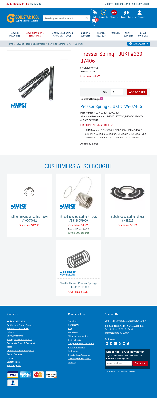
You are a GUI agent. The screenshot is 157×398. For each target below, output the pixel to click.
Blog (70, 328)
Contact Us (73, 324)
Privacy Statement (76, 347)
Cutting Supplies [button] (85, 34)
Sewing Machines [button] (14, 34)
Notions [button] (115, 32)
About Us (72, 321)
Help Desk (73, 332)
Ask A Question (138, 43)
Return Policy (74, 339)
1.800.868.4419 (121, 4)
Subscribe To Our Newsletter (125, 351)
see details (35, 4)
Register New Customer (79, 355)
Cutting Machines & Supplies (20, 350)
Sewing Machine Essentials (19, 339)
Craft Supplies (13, 361)
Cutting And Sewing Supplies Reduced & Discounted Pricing (20, 328)
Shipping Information (78, 336)
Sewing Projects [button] (101, 34)
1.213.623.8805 (140, 4)
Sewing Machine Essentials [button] (35, 34)
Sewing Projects (14, 354)
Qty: (105, 92)
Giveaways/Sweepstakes (79, 358)
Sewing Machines (15, 335)
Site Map (72, 362)
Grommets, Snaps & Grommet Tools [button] (62, 34)
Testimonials (74, 351)
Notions (10, 358)
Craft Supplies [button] (128, 34)
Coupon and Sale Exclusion (81, 343)
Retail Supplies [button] (143, 34)
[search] (87, 18)
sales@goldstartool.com (117, 332)
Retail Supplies (14, 365)
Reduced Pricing (16, 321)
